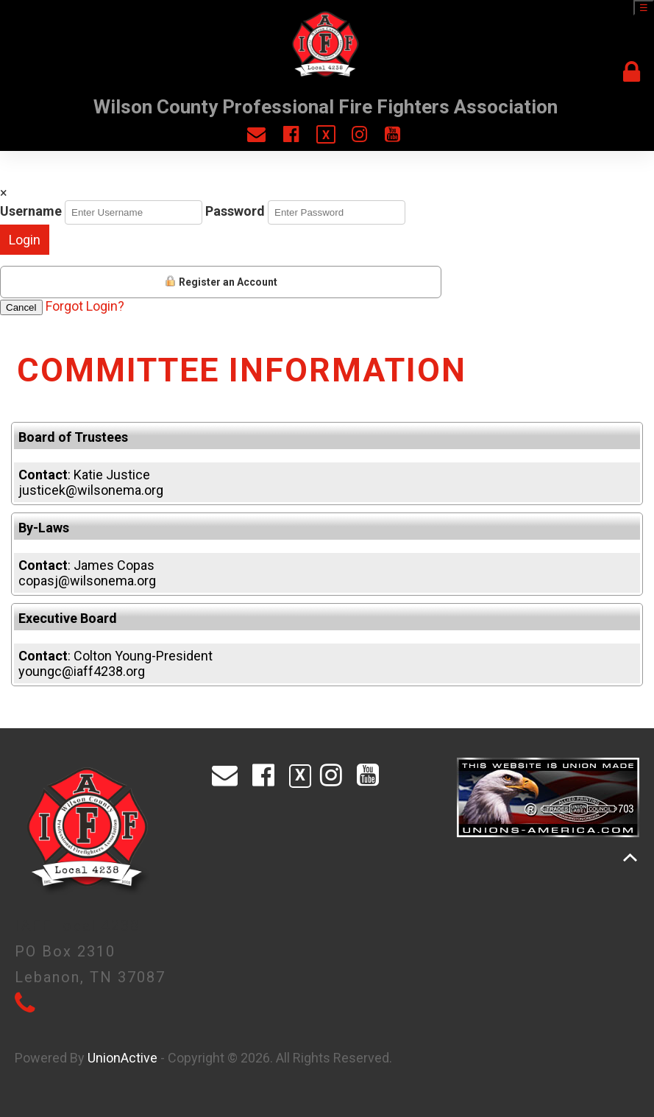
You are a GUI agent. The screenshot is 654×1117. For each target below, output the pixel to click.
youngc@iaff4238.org (81, 671)
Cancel (21, 307)
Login (24, 239)
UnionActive (122, 1057)
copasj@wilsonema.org (87, 580)
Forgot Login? (85, 306)
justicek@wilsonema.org (90, 490)
